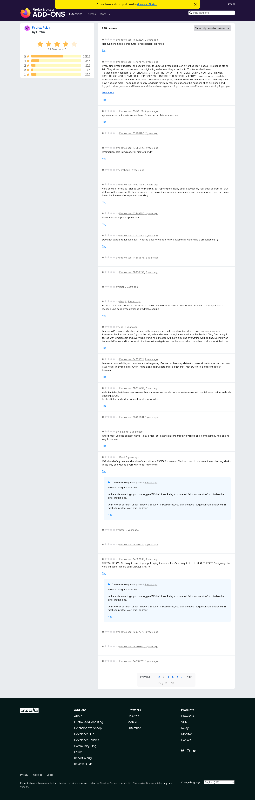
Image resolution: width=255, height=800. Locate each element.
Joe (121, 327)
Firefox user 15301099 (131, 184)
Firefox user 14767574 (131, 61)
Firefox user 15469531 (131, 417)
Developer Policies (86, 740)
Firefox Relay (41, 27)
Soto (122, 530)
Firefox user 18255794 (131, 388)
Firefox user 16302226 (131, 39)
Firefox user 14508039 (131, 559)
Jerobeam (124, 170)
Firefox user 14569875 (131, 257)
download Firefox (147, 4)
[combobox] (211, 13)
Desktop (133, 716)
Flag (104, 50)
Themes (91, 14)
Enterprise (134, 728)
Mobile (132, 722)
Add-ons (80, 710)
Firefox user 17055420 (131, 147)
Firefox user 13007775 (131, 631)
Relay (185, 728)
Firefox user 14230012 (131, 661)
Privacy (24, 774)
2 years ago (151, 39)
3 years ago (151, 417)
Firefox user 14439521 (131, 359)
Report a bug (83, 758)
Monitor (186, 734)
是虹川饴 (123, 431)
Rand (122, 457)
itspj (121, 286)
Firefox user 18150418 (131, 544)
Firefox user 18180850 (131, 646)
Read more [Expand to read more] (108, 92)
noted (50, 783)
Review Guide (83, 764)
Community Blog (85, 746)
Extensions (75, 14)
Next (189, 676)
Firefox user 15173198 (131, 111)
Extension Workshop (88, 728)
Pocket (186, 740)
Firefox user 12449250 (131, 213)
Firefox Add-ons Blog (88, 722)
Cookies (37, 774)
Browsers (187, 716)
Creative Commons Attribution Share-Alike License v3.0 (130, 783)
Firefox (41, 32)
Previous (145, 676)
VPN (184, 722)
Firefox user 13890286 (131, 133)
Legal (50, 774)
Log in (231, 3)
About (78, 716)
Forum (78, 752)
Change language (190, 782)
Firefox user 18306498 (131, 272)
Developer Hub (84, 734)
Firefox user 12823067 (131, 235)
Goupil (122, 301)
